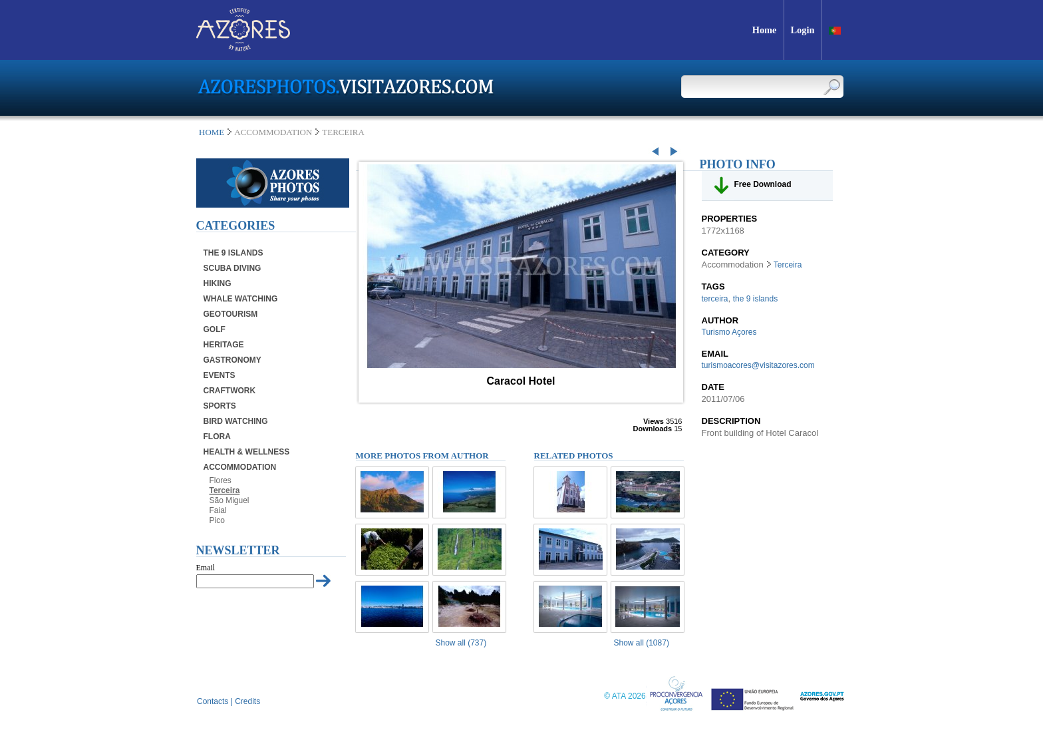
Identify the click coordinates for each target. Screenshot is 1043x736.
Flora (217, 436)
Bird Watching (236, 421)
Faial (218, 510)
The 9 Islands (233, 253)
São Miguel (229, 500)
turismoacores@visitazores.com (758, 365)
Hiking (217, 283)
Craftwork (230, 390)
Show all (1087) (641, 642)
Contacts (212, 701)
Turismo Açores (729, 332)
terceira (715, 298)
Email (206, 568)
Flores (220, 480)
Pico (217, 520)
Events (219, 375)
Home (211, 132)
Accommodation (240, 467)
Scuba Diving (232, 268)
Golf (214, 329)
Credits (247, 701)
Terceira (225, 490)
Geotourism (231, 314)
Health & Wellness (247, 452)
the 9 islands (755, 298)
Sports (220, 406)
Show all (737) (461, 642)
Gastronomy (232, 360)
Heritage (224, 344)
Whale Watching (241, 298)
